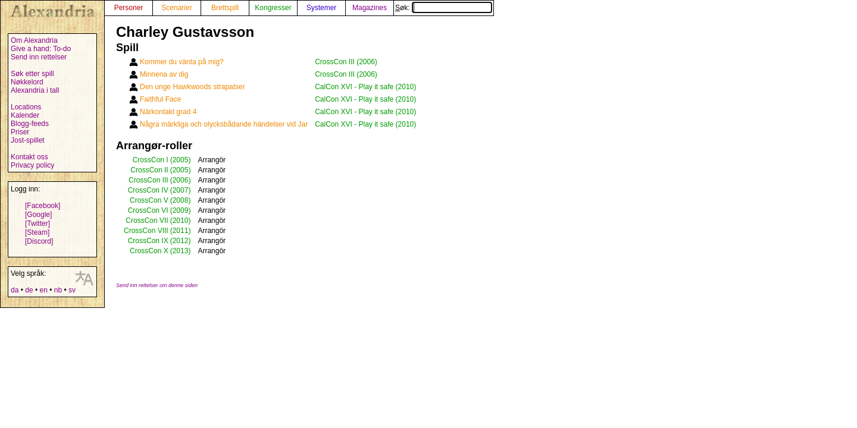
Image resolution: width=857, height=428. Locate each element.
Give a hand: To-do (41, 49)
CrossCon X (149, 251)
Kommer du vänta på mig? (182, 62)
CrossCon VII (147, 220)
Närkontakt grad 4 (168, 112)
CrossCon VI (148, 210)
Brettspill (225, 8)
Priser (20, 132)
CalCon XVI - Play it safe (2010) (365, 87)
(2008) (180, 200)
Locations (26, 107)
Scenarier (176, 8)
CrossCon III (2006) (346, 62)
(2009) (180, 210)
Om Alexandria (34, 40)
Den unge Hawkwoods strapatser (192, 87)
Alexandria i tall (35, 90)
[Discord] (39, 241)
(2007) (180, 190)
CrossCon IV (148, 190)
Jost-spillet (28, 140)
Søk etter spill (32, 74)
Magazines (369, 8)
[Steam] (37, 232)
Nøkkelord (27, 82)
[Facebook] (42, 206)
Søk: (443, 8)
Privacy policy (32, 165)
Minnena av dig (164, 74)
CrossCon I (150, 160)
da (14, 290)
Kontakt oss (29, 157)
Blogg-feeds (30, 123)
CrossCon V (149, 200)
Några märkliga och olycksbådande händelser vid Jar (224, 124)
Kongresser (273, 8)
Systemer (321, 8)
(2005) (180, 160)
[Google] (38, 214)
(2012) (180, 241)
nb (58, 290)
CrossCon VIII (146, 230)
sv (72, 290)
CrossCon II (149, 170)
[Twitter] (37, 223)
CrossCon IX (148, 241)
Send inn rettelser (39, 57)
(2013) (180, 251)
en (43, 290)
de (29, 290)
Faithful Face (160, 99)
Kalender (25, 115)
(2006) (180, 180)
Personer (128, 8)
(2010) (180, 220)
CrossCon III (148, 180)
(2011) (180, 230)
